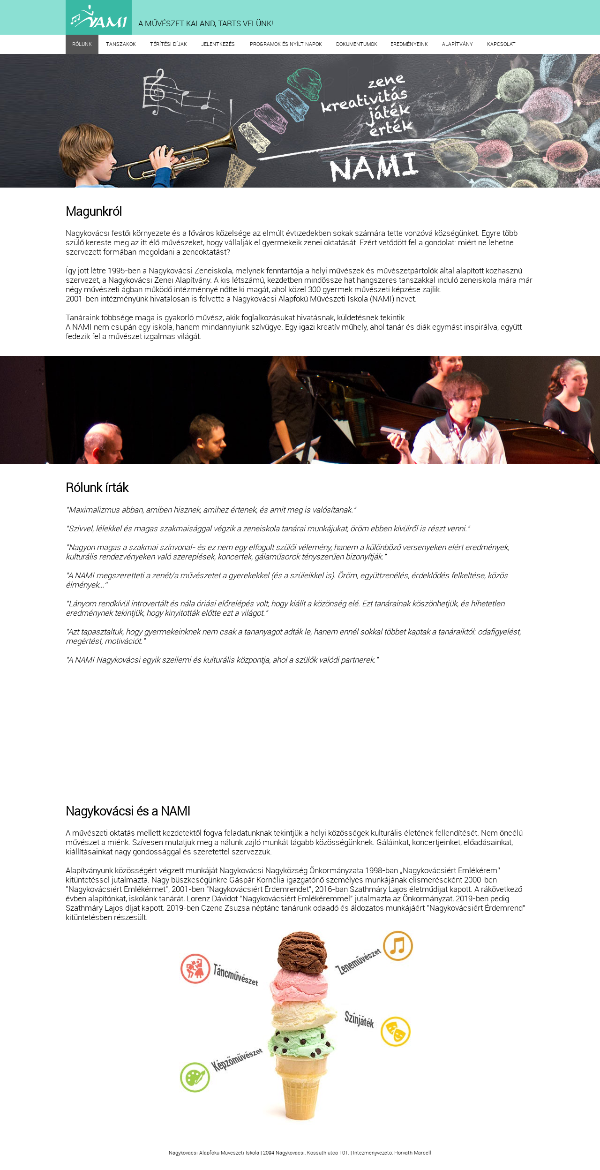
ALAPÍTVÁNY (457, 44)
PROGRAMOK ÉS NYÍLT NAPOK (286, 44)
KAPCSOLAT (501, 44)
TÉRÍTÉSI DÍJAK (168, 44)
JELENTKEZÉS (218, 44)
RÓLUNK (82, 44)
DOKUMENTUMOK (356, 44)
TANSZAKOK (121, 44)
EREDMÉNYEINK (409, 44)
